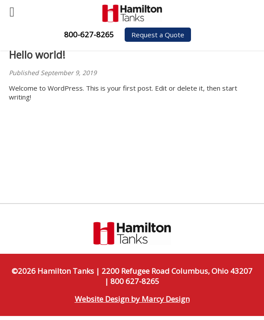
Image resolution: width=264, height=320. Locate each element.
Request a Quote (157, 34)
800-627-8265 (89, 34)
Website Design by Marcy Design (132, 299)
